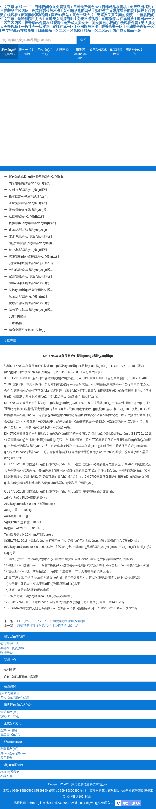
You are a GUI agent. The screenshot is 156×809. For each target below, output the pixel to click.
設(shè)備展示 (9, 693)
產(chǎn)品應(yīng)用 (14, 697)
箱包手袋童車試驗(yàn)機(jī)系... (31, 310)
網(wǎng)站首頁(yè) (9, 52)
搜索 (83, 39)
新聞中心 (62, 49)
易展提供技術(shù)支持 (29, 803)
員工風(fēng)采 (10, 734)
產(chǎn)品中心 (44, 52)
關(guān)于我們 (26, 52)
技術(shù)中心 (9, 716)
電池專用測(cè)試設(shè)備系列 (30, 236)
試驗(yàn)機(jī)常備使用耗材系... (31, 290)
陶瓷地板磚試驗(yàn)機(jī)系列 (29, 183)
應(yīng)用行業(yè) (13, 753)
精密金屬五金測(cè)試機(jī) (27, 330)
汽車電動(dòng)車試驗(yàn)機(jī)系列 (34, 256)
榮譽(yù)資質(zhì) (12, 648)
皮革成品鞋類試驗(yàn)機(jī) (28, 230)
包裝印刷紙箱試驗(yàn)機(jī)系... (31, 270)
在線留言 (6, 776)
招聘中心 (6, 652)
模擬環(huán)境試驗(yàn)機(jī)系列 (32, 223)
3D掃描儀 (15, 323)
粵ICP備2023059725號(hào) (65, 803)
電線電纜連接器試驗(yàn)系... (29, 210)
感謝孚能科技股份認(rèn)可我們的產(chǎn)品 (47, 625)
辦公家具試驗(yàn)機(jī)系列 (28, 250)
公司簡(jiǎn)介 (9, 643)
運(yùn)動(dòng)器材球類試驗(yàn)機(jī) (36, 176)
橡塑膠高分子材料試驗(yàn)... (29, 196)
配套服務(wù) (116, 51)
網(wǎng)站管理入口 (99, 803)
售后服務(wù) (9, 712)
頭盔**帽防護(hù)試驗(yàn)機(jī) (30, 243)
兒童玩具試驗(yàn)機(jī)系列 (28, 296)
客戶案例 (6, 758)
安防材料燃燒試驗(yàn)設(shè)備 (31, 263)
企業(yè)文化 (98, 49)
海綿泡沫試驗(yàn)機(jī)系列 (28, 203)
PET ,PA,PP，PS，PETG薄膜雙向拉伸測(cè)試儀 (51, 621)
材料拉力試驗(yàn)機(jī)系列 (28, 190)
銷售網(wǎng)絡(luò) (80, 54)
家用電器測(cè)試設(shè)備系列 (30, 276)
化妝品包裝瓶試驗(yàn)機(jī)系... (31, 303)
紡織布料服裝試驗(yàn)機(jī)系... (31, 283)
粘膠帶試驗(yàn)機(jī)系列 (26, 216)
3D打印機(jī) (17, 316)
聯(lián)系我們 (134, 52)
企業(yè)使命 (9, 730)
